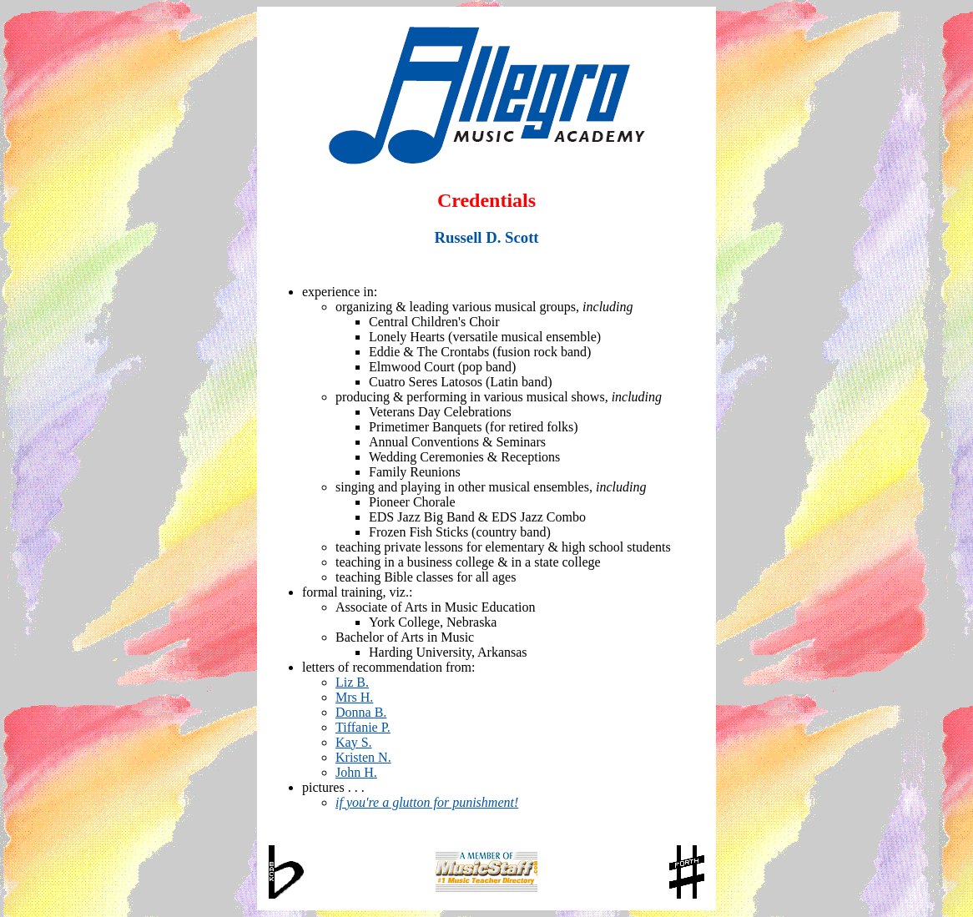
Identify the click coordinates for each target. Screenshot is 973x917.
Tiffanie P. (363, 727)
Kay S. (353, 742)
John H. (356, 772)
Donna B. (360, 712)
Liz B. (352, 682)
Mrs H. (354, 697)
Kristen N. (363, 757)
